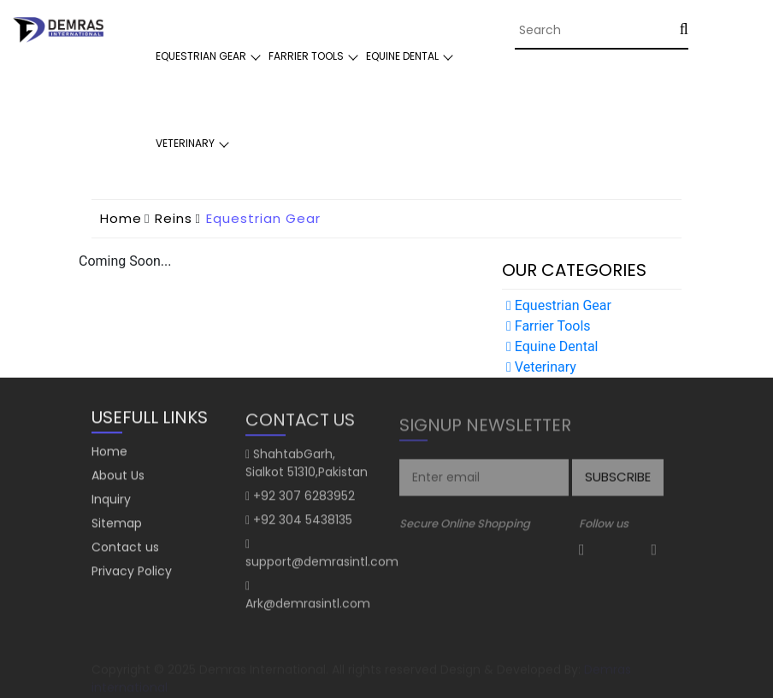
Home (109, 452)
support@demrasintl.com (321, 564)
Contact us (125, 548)
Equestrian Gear (201, 56)
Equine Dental (402, 56)
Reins (173, 218)
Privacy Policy (131, 572)
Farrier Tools (306, 56)
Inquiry (111, 500)
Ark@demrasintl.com (307, 606)
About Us (118, 476)
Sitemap (116, 524)
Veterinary (185, 143)
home (121, 218)
